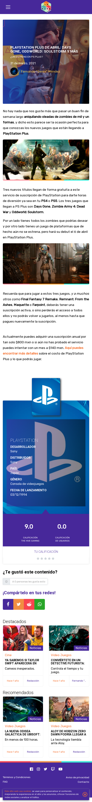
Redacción (33, 680)
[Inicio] (46, 7)
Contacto (83, 781)
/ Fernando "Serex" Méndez (35, 71)
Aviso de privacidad (77, 777)
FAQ (5, 781)
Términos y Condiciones (16, 777)
